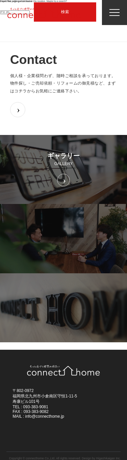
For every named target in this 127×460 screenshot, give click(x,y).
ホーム (13, 48)
